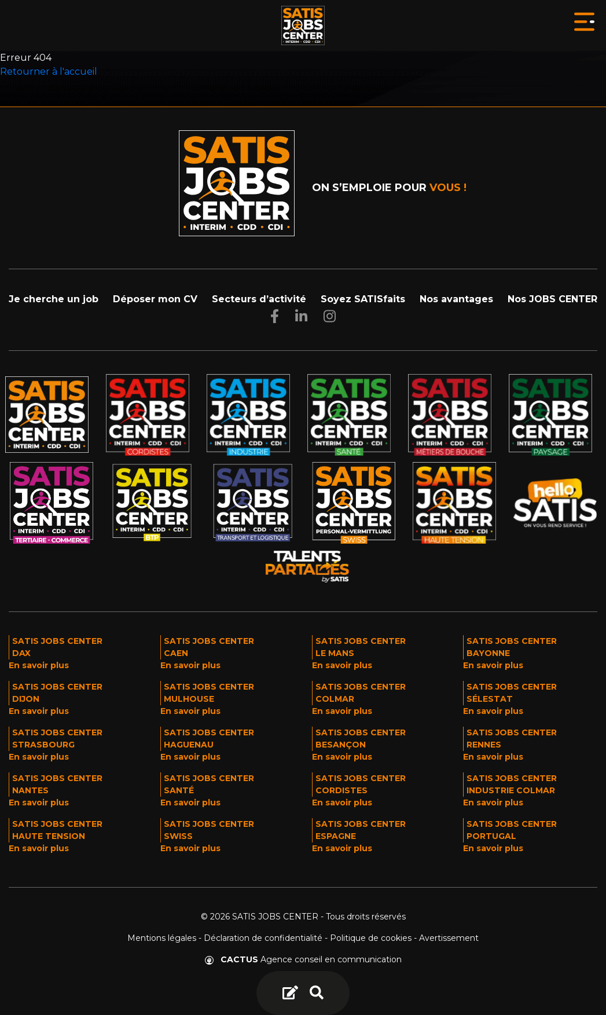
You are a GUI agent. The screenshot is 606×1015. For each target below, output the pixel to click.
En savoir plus (39, 665)
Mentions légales (161, 938)
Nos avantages (456, 299)
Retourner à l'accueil (48, 71)
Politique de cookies (371, 938)
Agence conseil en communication (303, 959)
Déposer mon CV (155, 299)
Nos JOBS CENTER (552, 299)
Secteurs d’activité (259, 299)
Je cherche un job (53, 299)
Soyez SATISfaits (363, 299)
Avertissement (449, 938)
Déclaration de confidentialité (263, 938)
